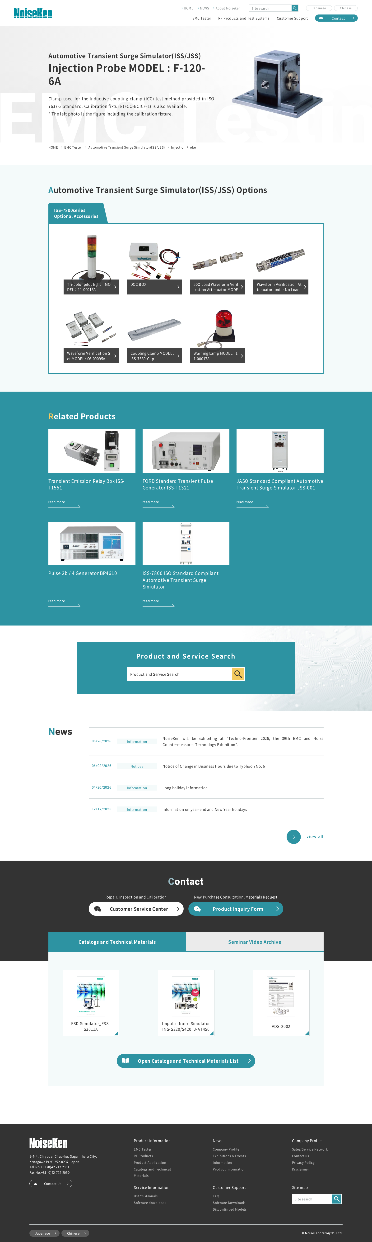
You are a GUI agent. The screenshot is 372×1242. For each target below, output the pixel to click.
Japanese (319, 8)
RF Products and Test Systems (244, 18)
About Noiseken (228, 8)
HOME (189, 8)
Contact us (300, 1155)
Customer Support (292, 18)
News (218, 1140)
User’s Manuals (146, 1196)
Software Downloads (229, 1202)
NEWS (204, 8)
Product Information (152, 1140)
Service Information (151, 1187)
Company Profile (226, 1149)
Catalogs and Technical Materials (117, 942)
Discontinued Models (229, 1209)
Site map (300, 1187)
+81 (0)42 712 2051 (55, 1167)
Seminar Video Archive (254, 942)
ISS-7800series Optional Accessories (76, 213)
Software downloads (150, 1202)
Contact (338, 18)
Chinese (346, 8)
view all (315, 837)
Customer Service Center (139, 908)
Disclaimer (300, 1169)
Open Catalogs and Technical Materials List (188, 1060)
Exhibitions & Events (229, 1155)
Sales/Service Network (310, 1149)
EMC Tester (201, 18)
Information (222, 1162)
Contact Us (52, 1183)
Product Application (150, 1162)
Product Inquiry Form (238, 908)
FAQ (216, 1196)
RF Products (143, 1155)
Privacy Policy (303, 1162)
